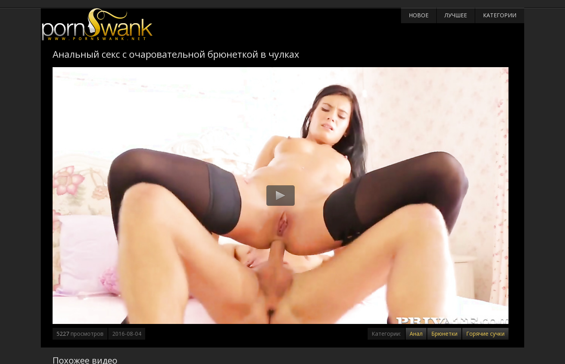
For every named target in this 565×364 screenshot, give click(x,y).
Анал (416, 333)
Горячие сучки (485, 333)
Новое (418, 15)
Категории (499, 15)
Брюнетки (444, 333)
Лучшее (456, 15)
